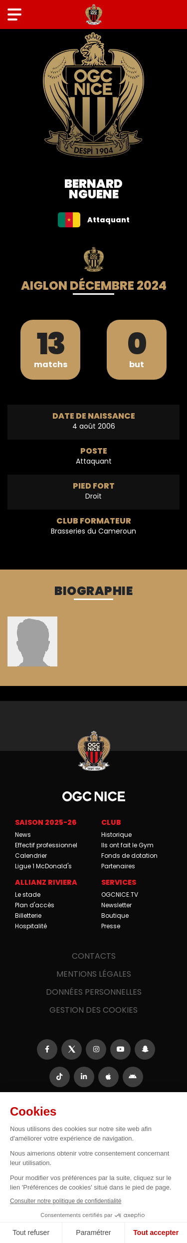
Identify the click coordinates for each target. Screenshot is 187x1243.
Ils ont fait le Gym (127, 845)
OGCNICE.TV (119, 894)
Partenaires (118, 866)
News (23, 834)
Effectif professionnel (46, 845)
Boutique (115, 915)
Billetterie (28, 915)
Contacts (94, 956)
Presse (110, 926)
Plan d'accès (34, 905)
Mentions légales (93, 974)
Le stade (27, 894)
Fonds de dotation (129, 855)
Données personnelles (94, 992)
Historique (116, 834)
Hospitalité (31, 926)
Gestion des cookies (93, 1010)
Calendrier (31, 855)
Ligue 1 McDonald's (43, 866)
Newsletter (116, 905)
